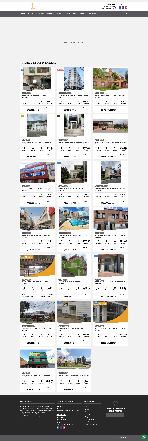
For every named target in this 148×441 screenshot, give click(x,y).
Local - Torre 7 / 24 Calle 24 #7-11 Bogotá (110, 328)
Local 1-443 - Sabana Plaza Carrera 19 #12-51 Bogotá (110, 282)
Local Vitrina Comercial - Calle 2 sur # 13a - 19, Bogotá (37, 282)
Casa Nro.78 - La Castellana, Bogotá (36, 142)
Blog (59, 14)
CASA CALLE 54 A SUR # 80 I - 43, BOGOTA (36, 375)
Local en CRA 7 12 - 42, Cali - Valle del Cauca (37, 235)
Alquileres (40, 14)
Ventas (30, 14)
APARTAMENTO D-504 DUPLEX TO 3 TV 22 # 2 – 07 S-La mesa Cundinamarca (74, 235)
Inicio (23, 14)
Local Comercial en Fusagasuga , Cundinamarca (74, 328)
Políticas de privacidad (91, 424)
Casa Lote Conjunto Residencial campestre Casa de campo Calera (110, 142)
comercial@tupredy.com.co (65, 424)
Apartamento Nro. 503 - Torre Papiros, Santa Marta (74, 95)
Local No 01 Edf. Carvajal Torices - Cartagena (37, 95)
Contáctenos (94, 14)
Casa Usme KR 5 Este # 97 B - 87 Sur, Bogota (37, 189)
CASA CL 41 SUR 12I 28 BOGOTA (69, 282)
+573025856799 (111, 6)
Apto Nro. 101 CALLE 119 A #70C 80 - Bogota (37, 328)
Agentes (67, 14)
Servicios (51, 14)
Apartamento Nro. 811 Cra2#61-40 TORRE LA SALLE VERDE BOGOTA (110, 189)
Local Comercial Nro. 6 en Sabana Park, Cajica (74, 375)
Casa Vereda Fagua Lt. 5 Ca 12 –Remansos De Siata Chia (110, 95)
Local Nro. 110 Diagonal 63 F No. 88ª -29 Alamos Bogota (110, 235)
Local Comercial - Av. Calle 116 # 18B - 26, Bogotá (74, 189)
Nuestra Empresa (79, 14)
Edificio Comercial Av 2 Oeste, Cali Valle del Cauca (74, 142)
